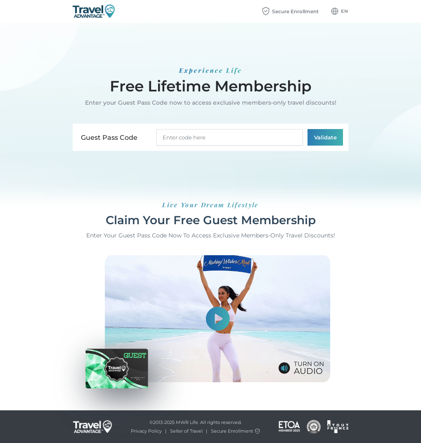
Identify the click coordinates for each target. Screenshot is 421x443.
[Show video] (217, 319)
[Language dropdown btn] (339, 11)
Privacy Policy (146, 431)
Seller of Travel (186, 431)
